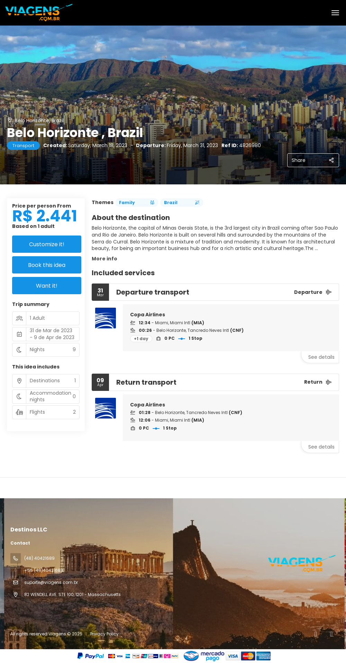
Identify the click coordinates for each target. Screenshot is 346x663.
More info (104, 258)
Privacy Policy (104, 634)
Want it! (46, 286)
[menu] (335, 12)
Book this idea (46, 265)
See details (321, 357)
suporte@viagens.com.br (51, 582)
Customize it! (46, 244)
